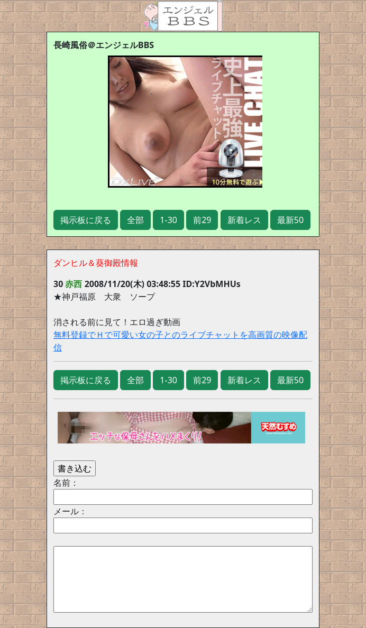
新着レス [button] (244, 220)
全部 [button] (135, 220)
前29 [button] (202, 220)
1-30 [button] (168, 220)
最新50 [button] (290, 220)
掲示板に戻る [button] (85, 220)
